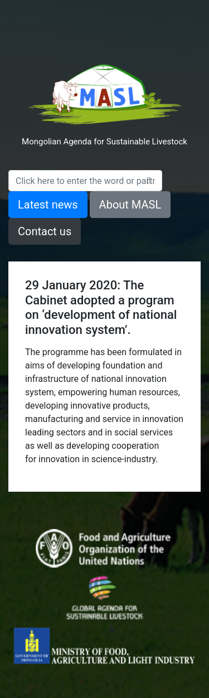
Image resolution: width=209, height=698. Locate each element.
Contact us (44, 231)
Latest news (48, 204)
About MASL (130, 204)
